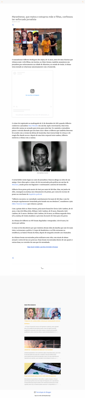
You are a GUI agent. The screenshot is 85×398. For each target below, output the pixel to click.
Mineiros (15, 185)
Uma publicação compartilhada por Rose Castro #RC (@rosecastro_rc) (32, 114)
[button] (13, 25)
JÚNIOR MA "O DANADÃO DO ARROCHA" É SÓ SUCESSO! (38, 349)
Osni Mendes (33, 126)
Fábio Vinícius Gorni (19, 204)
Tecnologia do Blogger (42, 392)
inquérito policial (35, 194)
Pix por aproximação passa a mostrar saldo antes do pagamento (40, 376)
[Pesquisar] (6, 2)
